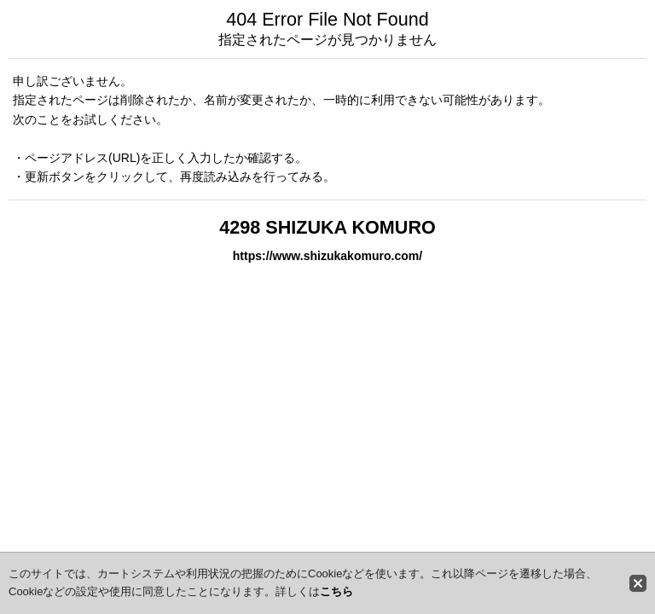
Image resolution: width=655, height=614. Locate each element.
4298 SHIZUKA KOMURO (327, 227)
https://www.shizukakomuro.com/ (327, 256)
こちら (336, 591)
